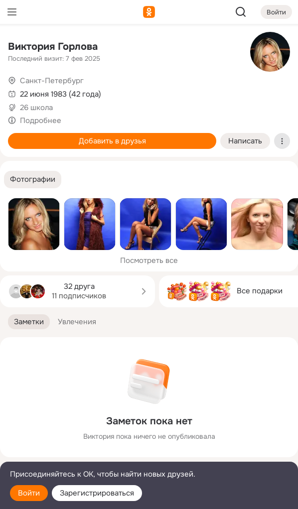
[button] (32, 179)
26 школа (36, 108)
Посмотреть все (149, 260)
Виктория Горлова (53, 46)
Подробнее (40, 121)
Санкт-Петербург (52, 81)
